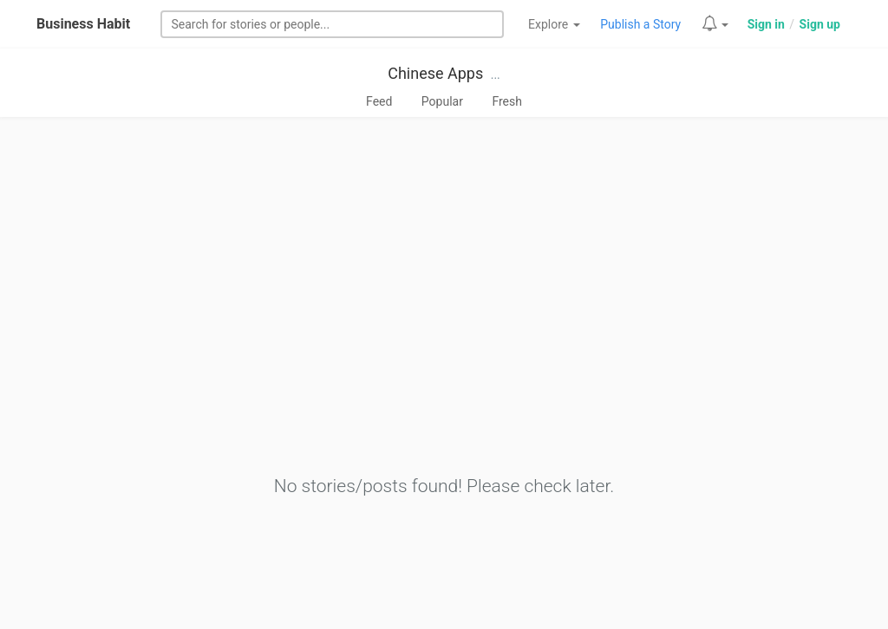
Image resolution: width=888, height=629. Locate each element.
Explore (554, 24)
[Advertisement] (444, 344)
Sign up (820, 24)
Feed (379, 101)
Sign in (766, 24)
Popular (442, 101)
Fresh (507, 101)
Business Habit (83, 24)
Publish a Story (640, 24)
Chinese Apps (435, 73)
